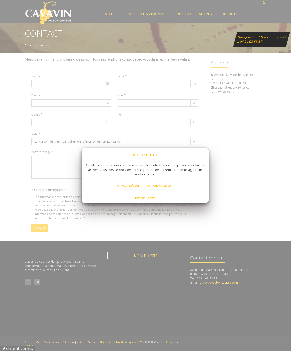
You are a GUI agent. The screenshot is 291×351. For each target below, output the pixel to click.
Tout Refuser (128, 185)
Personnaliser (145, 198)
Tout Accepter (159, 185)
